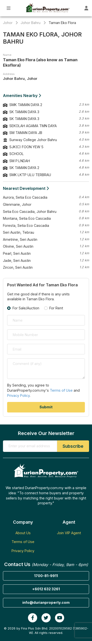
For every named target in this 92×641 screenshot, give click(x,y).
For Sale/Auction (26, 308)
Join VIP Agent (69, 533)
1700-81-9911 (46, 576)
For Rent (56, 308)
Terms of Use (61, 390)
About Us (23, 533)
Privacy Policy (18, 395)
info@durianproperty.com (46, 602)
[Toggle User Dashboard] (86, 8)
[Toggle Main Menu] (8, 8)
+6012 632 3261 (46, 589)
